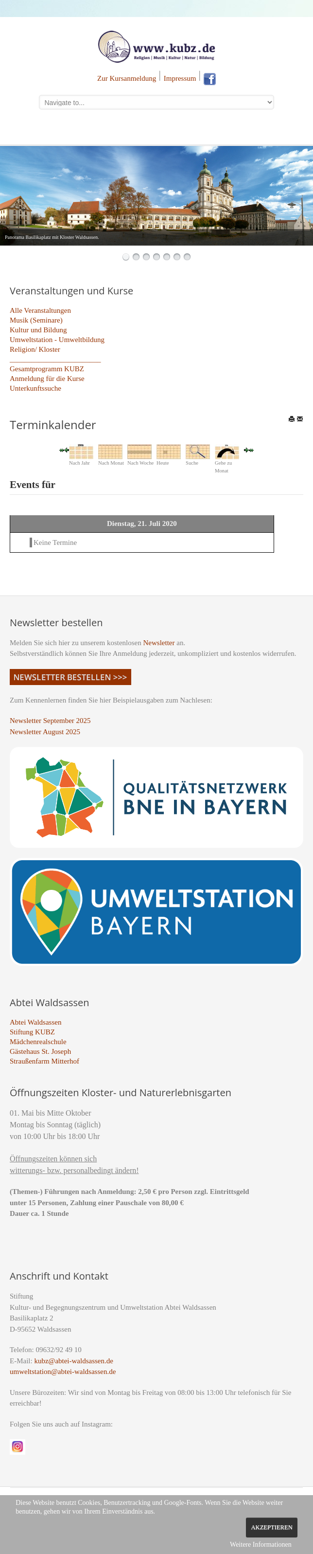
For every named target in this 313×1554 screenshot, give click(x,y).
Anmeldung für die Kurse (47, 378)
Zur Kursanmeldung (126, 78)
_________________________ (55, 359)
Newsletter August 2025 (45, 732)
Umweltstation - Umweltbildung (57, 339)
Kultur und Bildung (38, 330)
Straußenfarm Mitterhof (44, 1061)
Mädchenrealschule (38, 1042)
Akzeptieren (271, 1527)
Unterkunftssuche (35, 388)
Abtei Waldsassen (35, 1022)
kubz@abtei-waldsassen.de (73, 1361)
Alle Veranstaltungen (40, 310)
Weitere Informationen (261, 1544)
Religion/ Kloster (35, 349)
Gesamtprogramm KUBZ (47, 369)
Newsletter (159, 643)
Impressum (180, 78)
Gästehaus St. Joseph (40, 1051)
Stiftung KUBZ (32, 1032)
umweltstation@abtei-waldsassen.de (63, 1371)
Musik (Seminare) (36, 320)
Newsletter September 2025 (50, 720)
